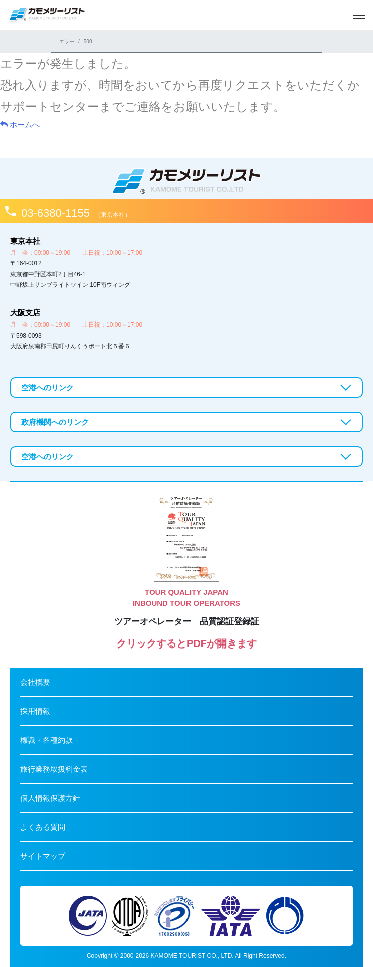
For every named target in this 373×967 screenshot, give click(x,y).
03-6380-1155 (76, 213)
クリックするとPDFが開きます (186, 643)
